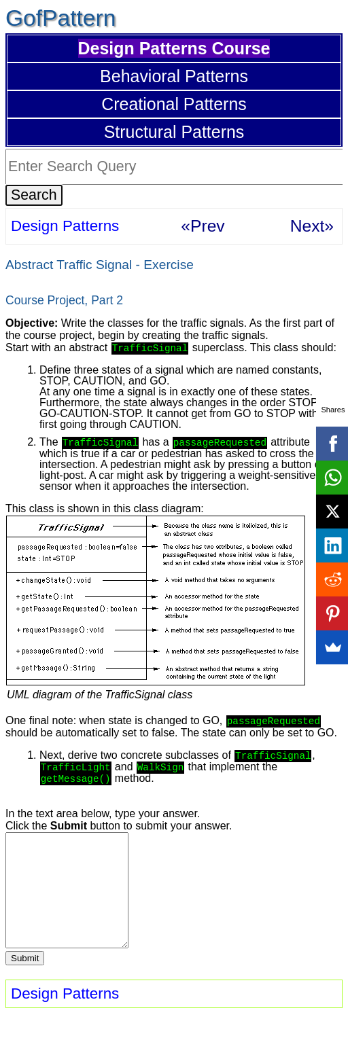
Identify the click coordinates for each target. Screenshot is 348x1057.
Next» (312, 226)
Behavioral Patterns (174, 76)
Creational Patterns (174, 103)
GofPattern (60, 18)
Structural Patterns (174, 131)
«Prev (202, 226)
